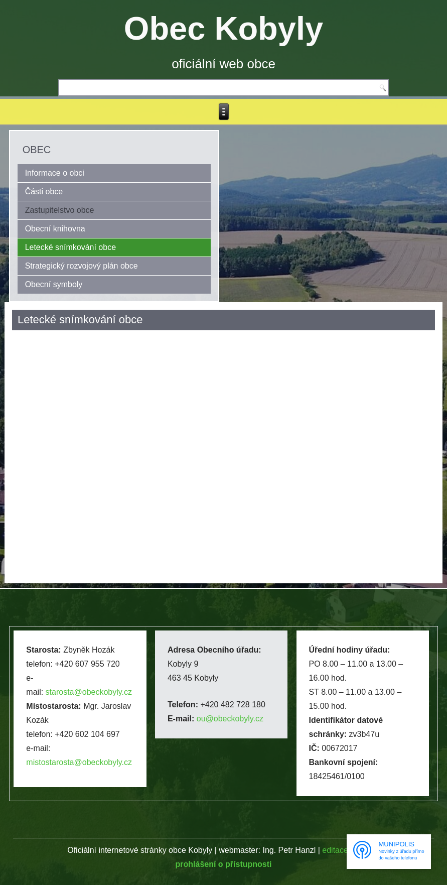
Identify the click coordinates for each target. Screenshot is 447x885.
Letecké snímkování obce (70, 247)
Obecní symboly (54, 284)
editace (335, 850)
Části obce (44, 191)
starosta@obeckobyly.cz (89, 692)
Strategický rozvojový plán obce (81, 266)
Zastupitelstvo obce (59, 210)
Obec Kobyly (223, 28)
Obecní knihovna (55, 228)
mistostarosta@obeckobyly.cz (79, 762)
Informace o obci (54, 173)
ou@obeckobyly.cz (230, 718)
